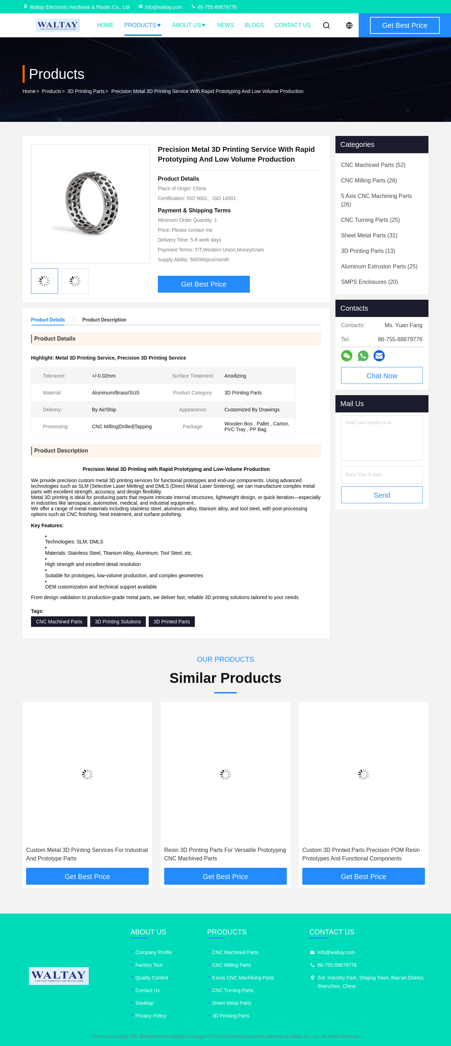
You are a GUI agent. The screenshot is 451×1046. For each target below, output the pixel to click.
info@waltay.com (160, 7)
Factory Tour (149, 965)
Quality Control (151, 977)
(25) (370, 220)
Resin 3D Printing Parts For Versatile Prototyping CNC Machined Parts (225, 854)
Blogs (254, 25)
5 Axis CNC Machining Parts (243, 977)
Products (143, 25)
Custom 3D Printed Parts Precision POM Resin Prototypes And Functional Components (361, 854)
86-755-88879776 (213, 7)
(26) (369, 180)
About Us (189, 25)
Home (105, 25)
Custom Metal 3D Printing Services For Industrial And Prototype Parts (87, 854)
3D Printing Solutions (118, 621)
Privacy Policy (150, 1016)
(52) (373, 165)
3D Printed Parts (172, 621)
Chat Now (381, 376)
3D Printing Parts (86, 91)
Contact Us (292, 25)
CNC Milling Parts (231, 965)
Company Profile (153, 952)
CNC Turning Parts (232, 990)
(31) (369, 235)
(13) (368, 251)
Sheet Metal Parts (231, 1003)
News (225, 25)
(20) (369, 282)
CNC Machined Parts (59, 621)
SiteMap (144, 1003)
